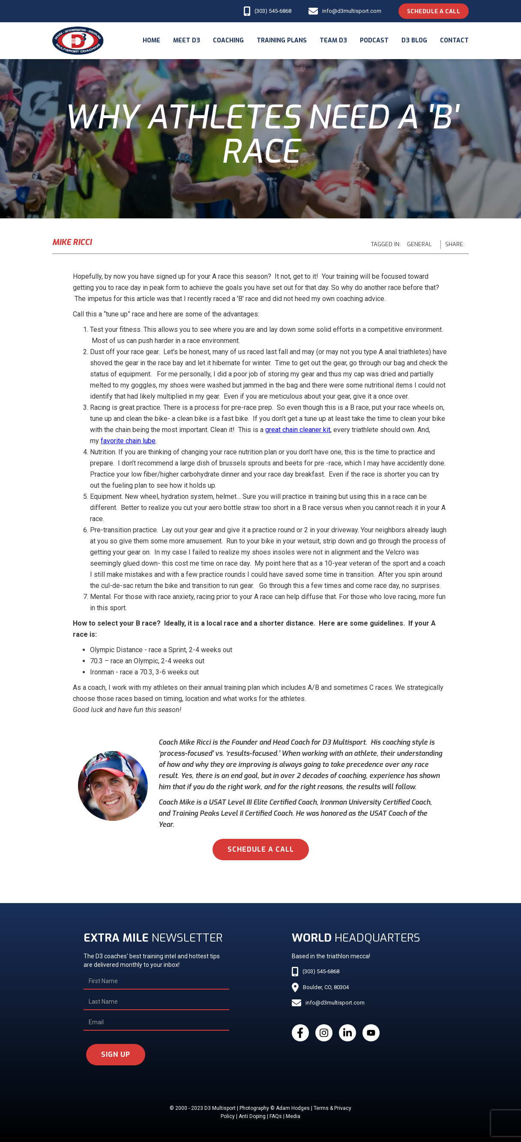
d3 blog (414, 40)
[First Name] (156, 981)
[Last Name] (156, 1002)
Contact (454, 40)
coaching (228, 40)
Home (151, 40)
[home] (78, 40)
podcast (374, 40)
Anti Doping (252, 1116)
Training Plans (282, 40)
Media (293, 1116)
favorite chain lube (128, 441)
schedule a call (261, 849)
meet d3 (186, 40)
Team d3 (333, 40)
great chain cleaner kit (297, 430)
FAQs (275, 1116)
